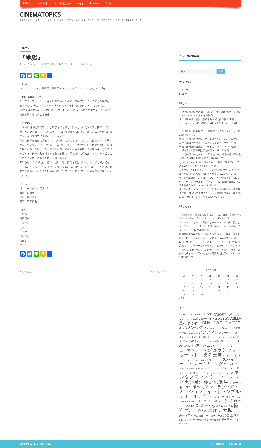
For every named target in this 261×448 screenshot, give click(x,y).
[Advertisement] (178, 31)
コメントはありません (83, 64)
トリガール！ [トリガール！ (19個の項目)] (214, 368)
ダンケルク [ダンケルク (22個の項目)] (230, 364)
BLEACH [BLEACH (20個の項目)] (219, 318)
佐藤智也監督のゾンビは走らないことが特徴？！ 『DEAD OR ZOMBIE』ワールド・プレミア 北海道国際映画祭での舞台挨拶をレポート (209, 181)
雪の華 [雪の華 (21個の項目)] (226, 419)
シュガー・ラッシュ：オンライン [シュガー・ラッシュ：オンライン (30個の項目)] (206, 347)
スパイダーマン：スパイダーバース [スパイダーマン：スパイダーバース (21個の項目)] (200, 360)
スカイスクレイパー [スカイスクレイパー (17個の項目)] (231, 355)
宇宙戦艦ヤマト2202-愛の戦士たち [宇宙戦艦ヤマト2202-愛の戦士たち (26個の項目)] (210, 403)
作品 (80, 3)
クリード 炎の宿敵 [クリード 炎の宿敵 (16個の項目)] (212, 341)
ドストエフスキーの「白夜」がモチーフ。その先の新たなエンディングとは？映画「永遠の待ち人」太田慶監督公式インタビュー (209, 226)
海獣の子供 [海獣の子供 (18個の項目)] (201, 419)
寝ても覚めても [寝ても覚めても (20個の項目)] (224, 406)
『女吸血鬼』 (27, 271)
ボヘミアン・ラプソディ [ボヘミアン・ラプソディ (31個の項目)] (215, 386)
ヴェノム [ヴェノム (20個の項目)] (236, 396)
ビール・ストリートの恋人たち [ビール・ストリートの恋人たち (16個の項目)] (216, 373)
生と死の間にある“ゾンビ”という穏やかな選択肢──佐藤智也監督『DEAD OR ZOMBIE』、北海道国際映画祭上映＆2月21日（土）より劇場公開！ (210, 193)
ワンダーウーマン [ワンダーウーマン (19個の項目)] (221, 396)
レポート (42, 3)
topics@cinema (29, 64)
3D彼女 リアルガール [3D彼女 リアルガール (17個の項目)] (188, 314)
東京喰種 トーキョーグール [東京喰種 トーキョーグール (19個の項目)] (208, 415)
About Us (112, 3)
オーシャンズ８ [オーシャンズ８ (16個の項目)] (229, 337)
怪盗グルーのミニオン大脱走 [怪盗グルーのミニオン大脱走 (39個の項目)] (208, 407)
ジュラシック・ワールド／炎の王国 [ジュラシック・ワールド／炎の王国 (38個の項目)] (210, 352)
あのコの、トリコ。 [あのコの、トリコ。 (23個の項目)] (217, 328)
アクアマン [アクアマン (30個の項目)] (208, 332)
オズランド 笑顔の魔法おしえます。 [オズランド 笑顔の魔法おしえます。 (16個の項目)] (207, 337)
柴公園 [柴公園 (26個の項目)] (228, 415)
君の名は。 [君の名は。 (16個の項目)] (193, 401)
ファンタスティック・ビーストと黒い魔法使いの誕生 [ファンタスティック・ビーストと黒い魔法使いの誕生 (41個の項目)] (209, 377)
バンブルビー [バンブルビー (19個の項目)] (195, 373)
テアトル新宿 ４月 (158, 271)
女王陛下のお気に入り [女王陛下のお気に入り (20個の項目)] (211, 401)
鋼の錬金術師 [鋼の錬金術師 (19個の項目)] (214, 419)
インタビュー (63, 3)
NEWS (27, 3)
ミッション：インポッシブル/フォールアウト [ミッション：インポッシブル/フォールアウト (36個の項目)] (210, 393)
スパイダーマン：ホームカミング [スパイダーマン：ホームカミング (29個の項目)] (208, 361)
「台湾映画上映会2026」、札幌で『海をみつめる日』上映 (210, 131)
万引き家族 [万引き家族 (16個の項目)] (183, 401)
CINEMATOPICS (40, 14)
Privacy (94, 3)
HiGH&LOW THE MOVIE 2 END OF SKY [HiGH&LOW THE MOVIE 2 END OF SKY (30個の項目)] (209, 325)
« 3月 (181, 298)
